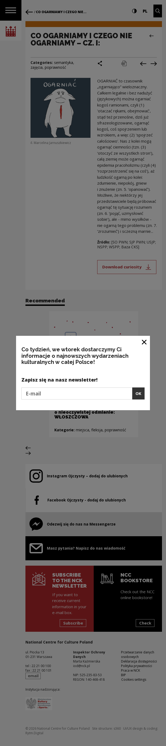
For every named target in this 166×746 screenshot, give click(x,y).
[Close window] (144, 342)
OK (138, 393)
